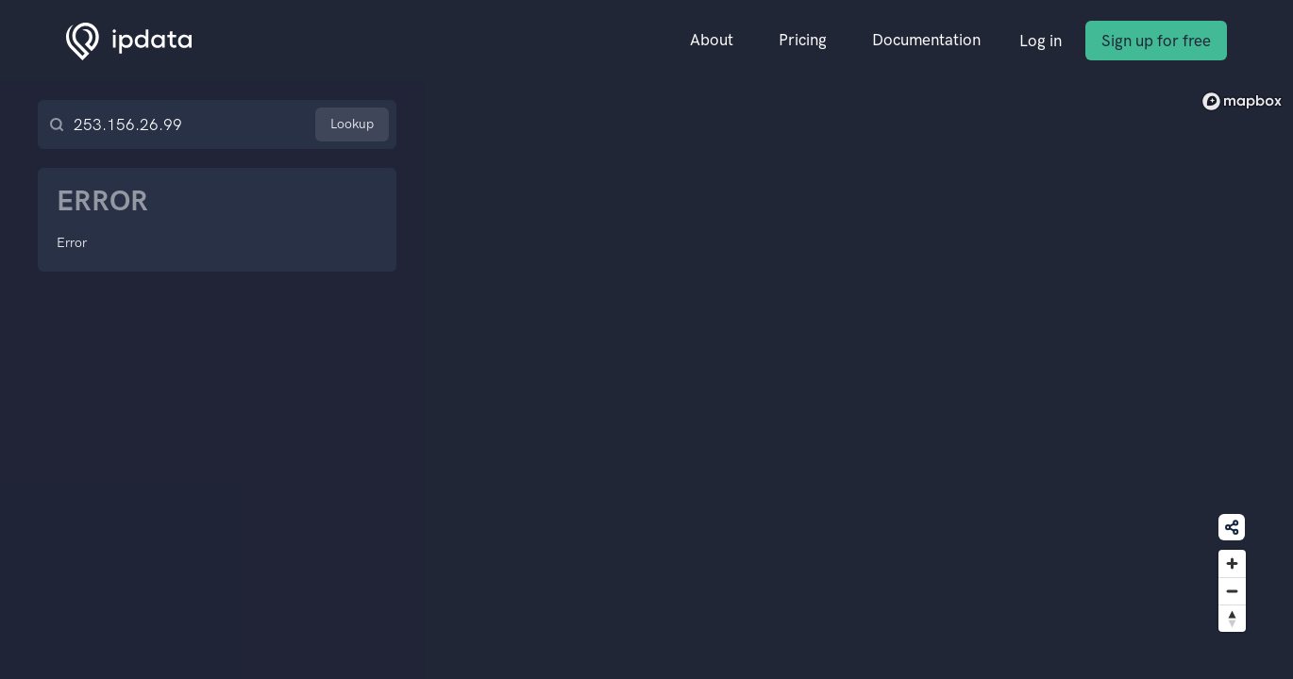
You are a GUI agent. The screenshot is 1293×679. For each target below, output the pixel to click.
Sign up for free (1156, 40)
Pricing (803, 39)
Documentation (926, 39)
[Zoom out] (1232, 590)
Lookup (352, 124)
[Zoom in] (1232, 563)
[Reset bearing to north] (1232, 618)
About (711, 39)
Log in (1040, 40)
